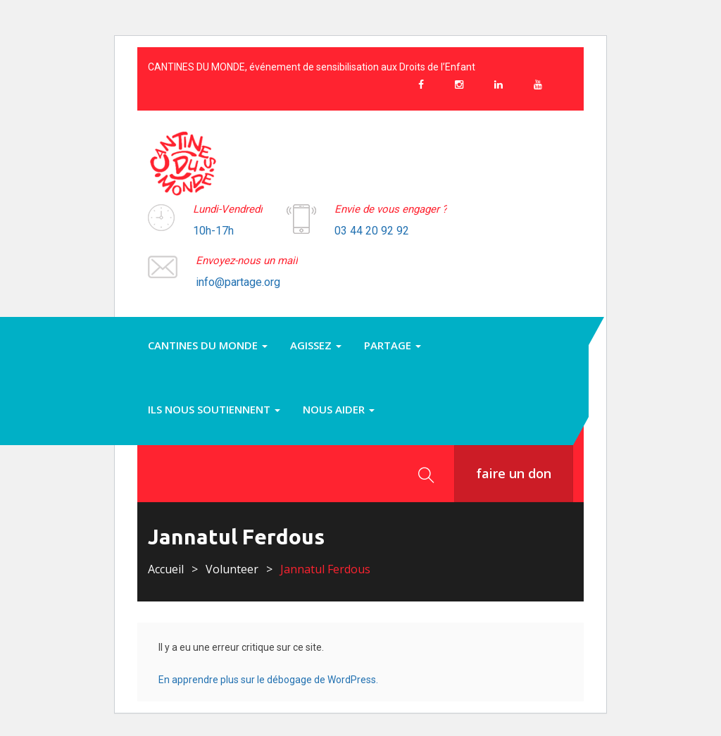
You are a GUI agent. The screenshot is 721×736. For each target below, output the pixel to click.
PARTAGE (392, 345)
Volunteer (232, 569)
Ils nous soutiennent (214, 409)
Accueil (166, 569)
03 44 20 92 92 (371, 230)
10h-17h (213, 230)
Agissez (315, 345)
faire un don (513, 473)
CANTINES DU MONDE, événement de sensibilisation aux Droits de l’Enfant (311, 67)
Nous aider (339, 409)
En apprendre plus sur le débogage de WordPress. (268, 679)
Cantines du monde (208, 345)
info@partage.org (238, 282)
